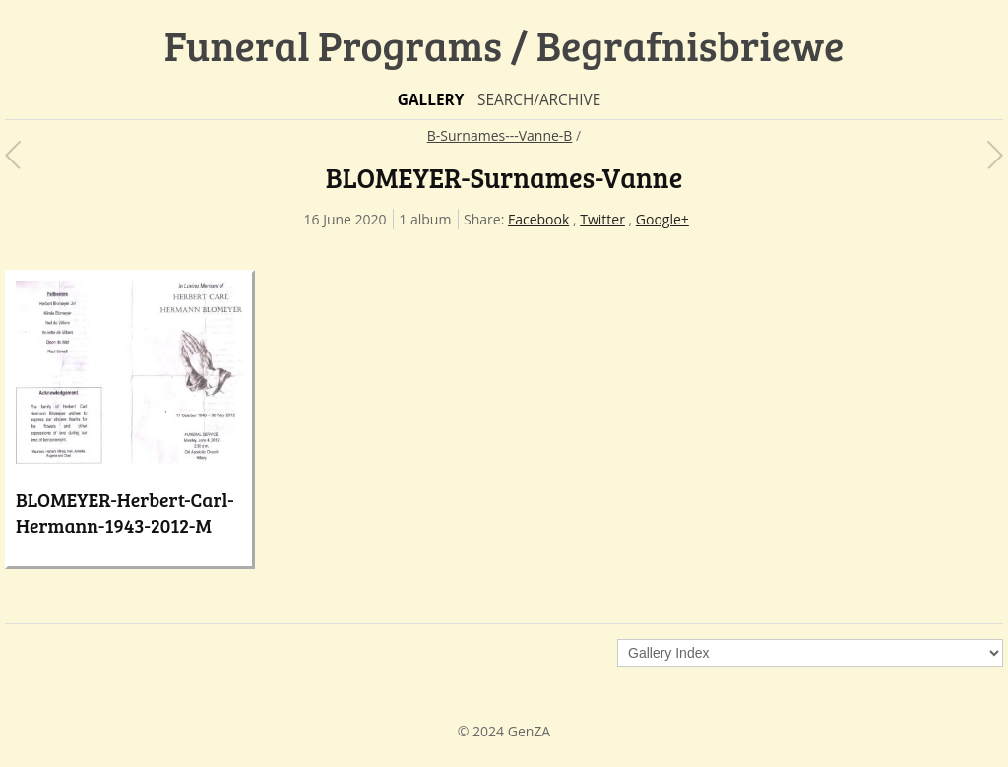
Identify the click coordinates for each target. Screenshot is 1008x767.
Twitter (602, 219)
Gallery (431, 100)
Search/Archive (538, 100)
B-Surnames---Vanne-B (500, 135)
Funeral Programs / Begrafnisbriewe (504, 45)
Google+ (662, 219)
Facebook (538, 219)
